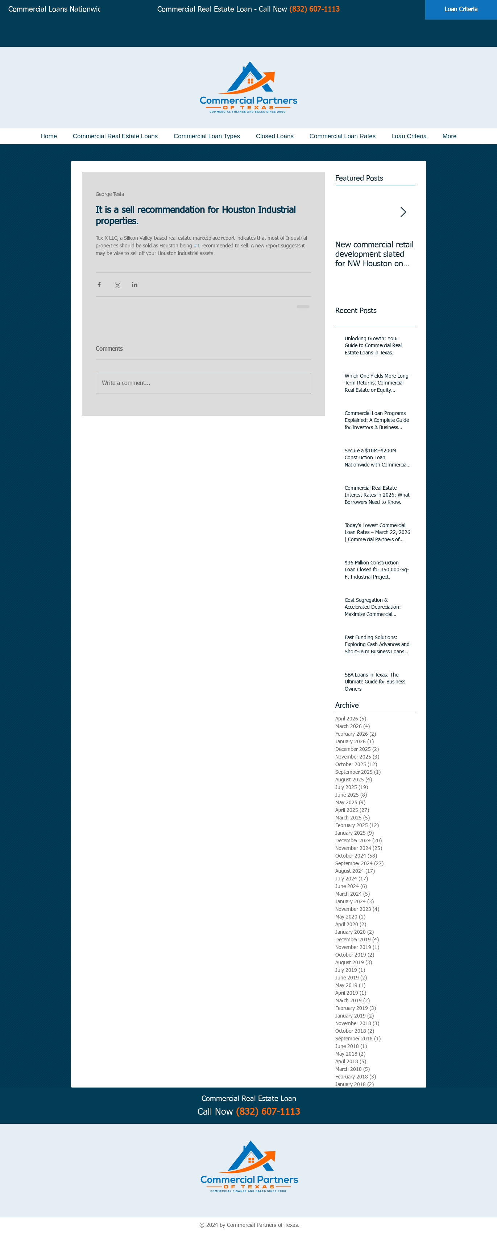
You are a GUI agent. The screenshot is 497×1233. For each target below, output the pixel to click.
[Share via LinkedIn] (134, 284)
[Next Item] (403, 212)
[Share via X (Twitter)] (116, 284)
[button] (115, 136)
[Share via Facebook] (99, 284)
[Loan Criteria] (461, 10)
